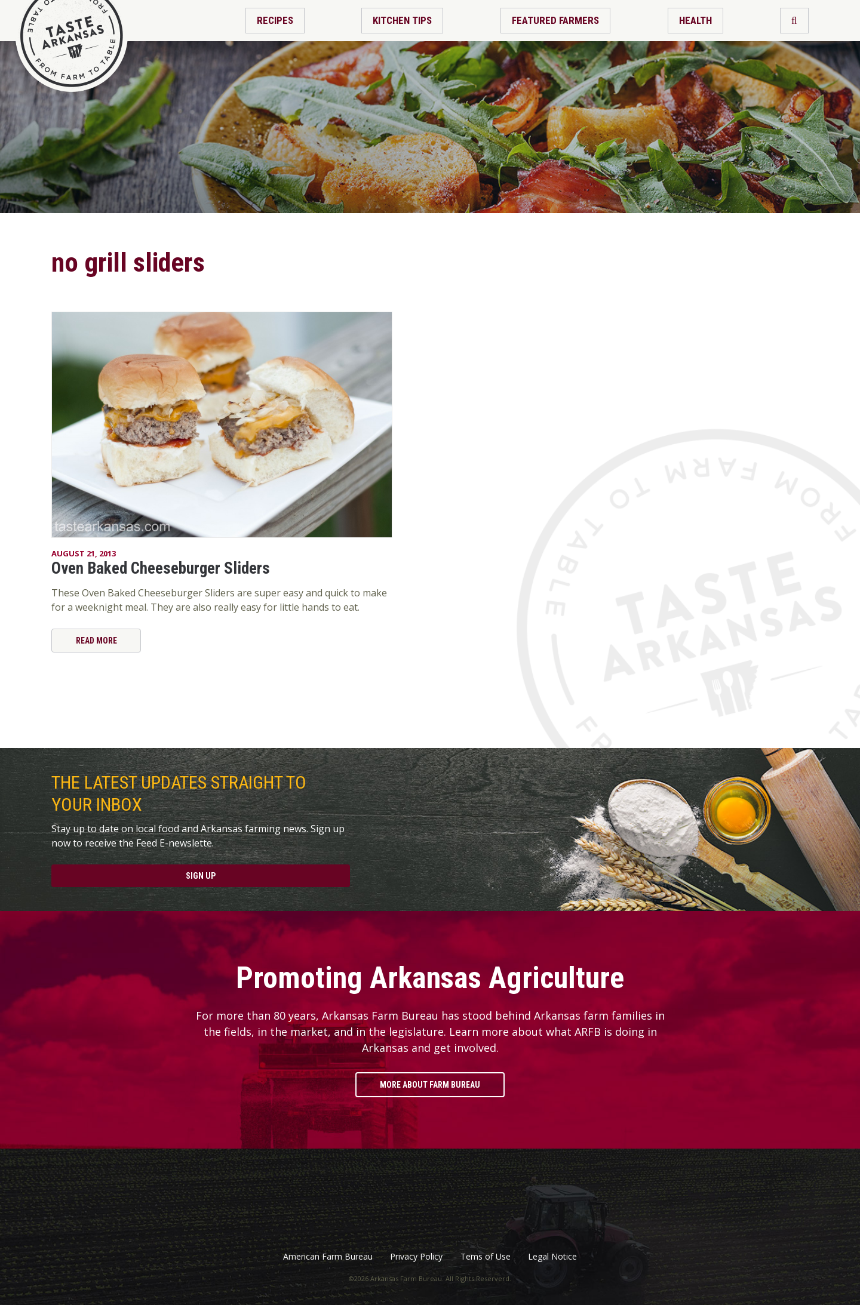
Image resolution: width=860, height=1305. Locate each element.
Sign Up (201, 876)
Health (695, 20)
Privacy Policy (416, 1256)
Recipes (275, 20)
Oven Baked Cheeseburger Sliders (160, 568)
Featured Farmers (555, 20)
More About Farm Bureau (430, 1084)
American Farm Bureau (328, 1256)
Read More (96, 640)
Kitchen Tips (402, 20)
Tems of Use (485, 1256)
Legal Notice (552, 1256)
